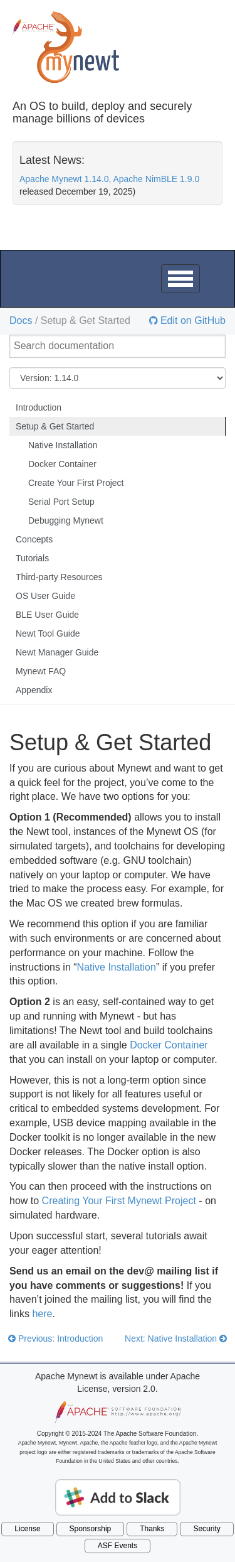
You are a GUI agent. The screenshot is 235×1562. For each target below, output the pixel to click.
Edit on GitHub (192, 321)
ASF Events (117, 1545)
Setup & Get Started (55, 426)
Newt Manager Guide (57, 652)
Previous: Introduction (55, 1338)
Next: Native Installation (176, 1338)
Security (206, 1528)
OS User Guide (45, 596)
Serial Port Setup (61, 502)
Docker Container (62, 464)
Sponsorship (91, 1528)
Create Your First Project (76, 483)
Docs (20, 320)
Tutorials (32, 558)
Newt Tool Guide (48, 633)
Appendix (34, 690)
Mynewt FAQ (41, 671)
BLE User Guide (47, 615)
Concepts (34, 539)
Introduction (38, 407)
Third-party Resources (59, 577)
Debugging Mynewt (65, 520)
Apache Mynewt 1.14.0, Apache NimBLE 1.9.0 (109, 179)
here (42, 1313)
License (27, 1528)
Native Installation (63, 445)
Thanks (152, 1528)
